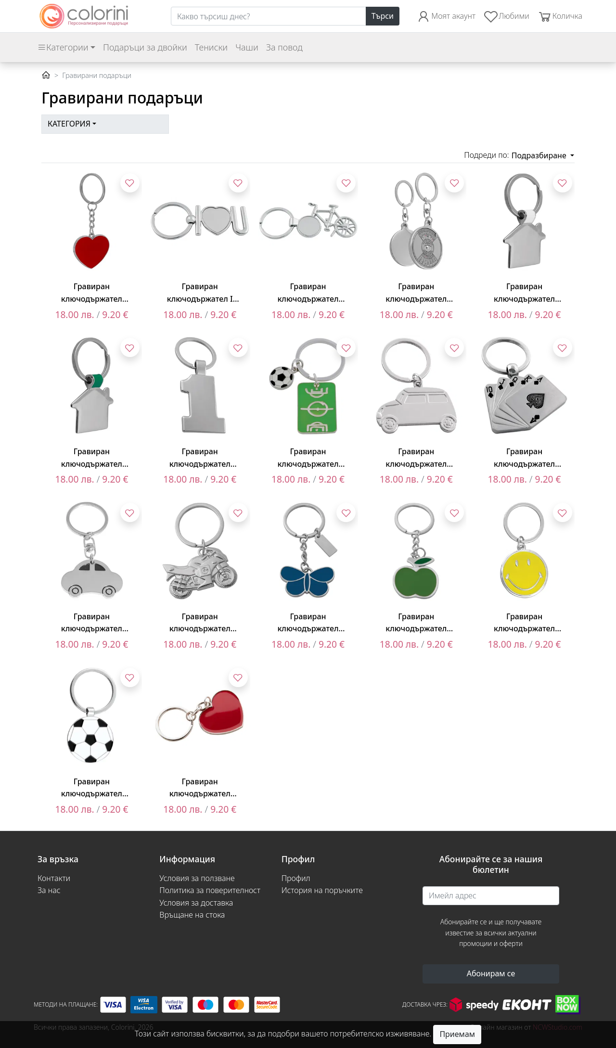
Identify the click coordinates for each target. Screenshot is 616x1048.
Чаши (246, 47)
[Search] (268, 16)
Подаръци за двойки (145, 47)
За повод (284, 47)
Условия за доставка (196, 902)
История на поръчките (322, 890)
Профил (296, 878)
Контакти (54, 878)
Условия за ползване (196, 878)
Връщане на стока (192, 914)
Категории (63, 47)
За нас (49, 890)
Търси (383, 16)
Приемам (457, 1034)
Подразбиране (540, 155)
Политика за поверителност (209, 890)
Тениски (211, 47)
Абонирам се (491, 973)
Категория (69, 123)
